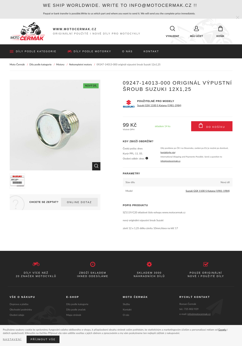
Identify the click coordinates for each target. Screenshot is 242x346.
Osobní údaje (17, 315)
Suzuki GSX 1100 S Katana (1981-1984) (159, 105)
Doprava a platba (19, 304)
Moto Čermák (17, 64)
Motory (60, 64)
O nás (127, 51)
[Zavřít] (237, 18)
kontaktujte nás (168, 152)
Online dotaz (79, 202)
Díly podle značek (76, 309)
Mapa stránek (73, 315)
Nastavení (12, 339)
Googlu (222, 329)
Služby (126, 304)
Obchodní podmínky (21, 309)
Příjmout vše (43, 339)
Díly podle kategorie (36, 51)
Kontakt (151, 51)
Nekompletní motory (80, 64)
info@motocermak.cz (170, 161)
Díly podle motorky (92, 51)
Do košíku (211, 126)
